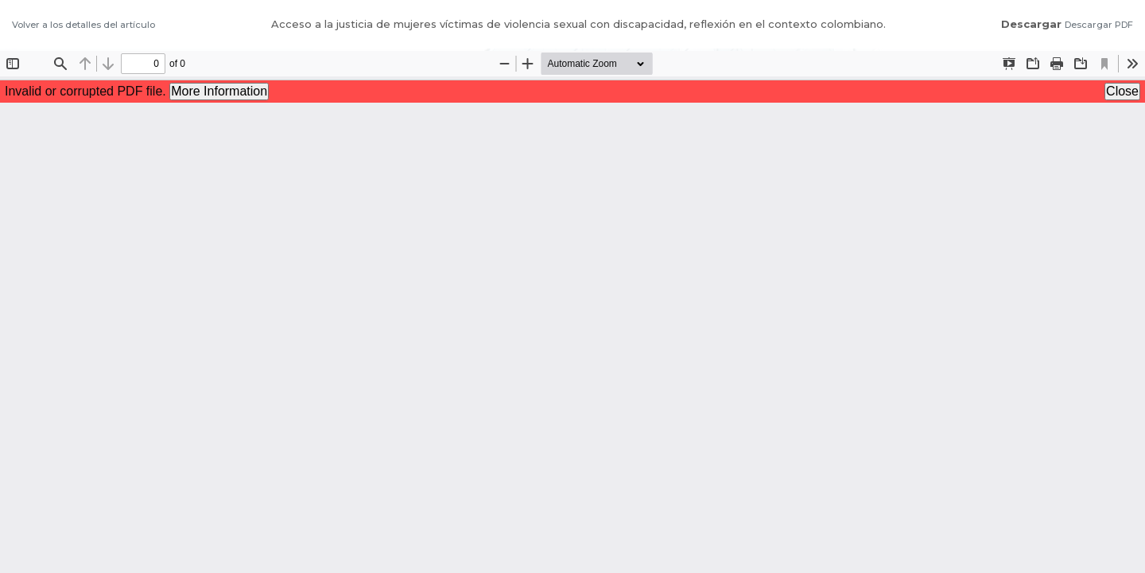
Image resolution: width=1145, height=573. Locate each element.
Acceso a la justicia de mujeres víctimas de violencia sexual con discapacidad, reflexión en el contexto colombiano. (578, 24)
